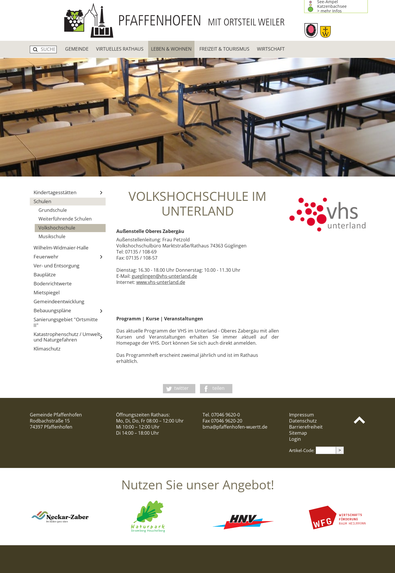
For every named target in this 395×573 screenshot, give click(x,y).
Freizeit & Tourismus (224, 49)
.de (182, 282)
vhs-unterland (163, 282)
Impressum (301, 415)
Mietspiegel (47, 292)
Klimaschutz (47, 348)
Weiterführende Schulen (65, 219)
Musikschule (51, 236)
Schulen (42, 201)
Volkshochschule (56, 228)
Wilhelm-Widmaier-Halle (61, 247)
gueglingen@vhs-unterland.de (164, 276)
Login (295, 439)
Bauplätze (45, 274)
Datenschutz (303, 421)
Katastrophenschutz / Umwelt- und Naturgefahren (70, 337)
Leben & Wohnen (171, 49)
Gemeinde (77, 49)
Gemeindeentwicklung (59, 301)
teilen (218, 388)
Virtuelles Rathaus (120, 49)
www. (142, 282)
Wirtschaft (271, 49)
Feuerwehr (70, 257)
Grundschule (52, 210)
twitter (181, 388)
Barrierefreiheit (306, 427)
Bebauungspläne (70, 311)
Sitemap (298, 433)
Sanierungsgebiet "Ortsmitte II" (66, 322)
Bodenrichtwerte (53, 283)
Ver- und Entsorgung (56, 265)
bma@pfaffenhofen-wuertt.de (235, 427)
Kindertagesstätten (70, 193)
